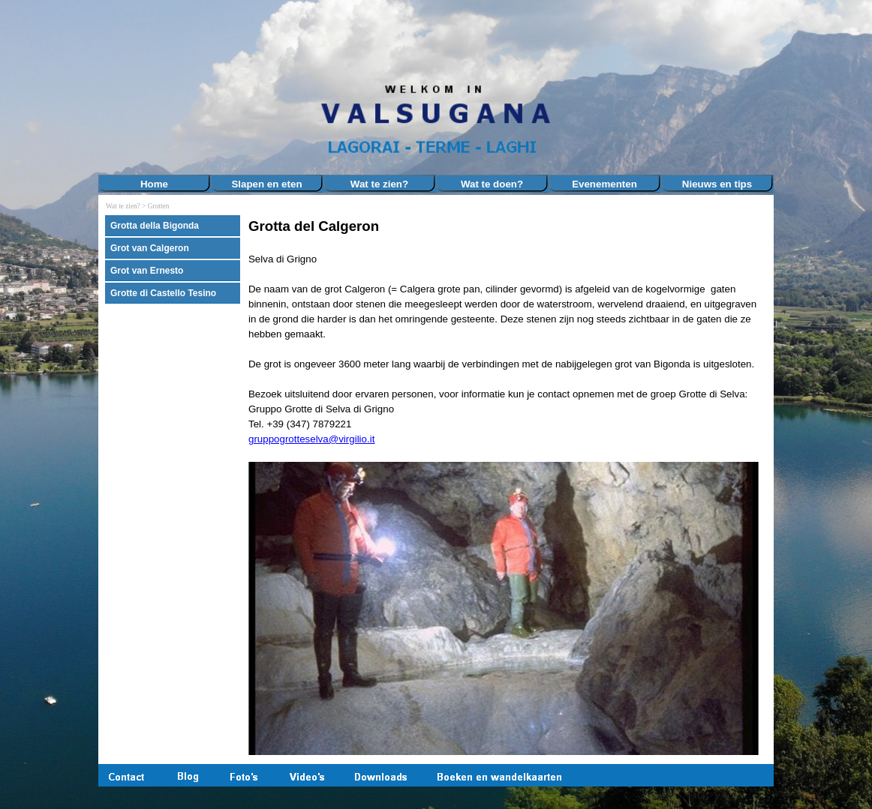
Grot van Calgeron (149, 248)
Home (154, 184)
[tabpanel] (507, 486)
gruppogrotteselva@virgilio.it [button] (311, 439)
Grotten (159, 206)
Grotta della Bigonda (154, 225)
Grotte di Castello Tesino (163, 293)
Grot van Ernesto (146, 270)
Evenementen (604, 184)
